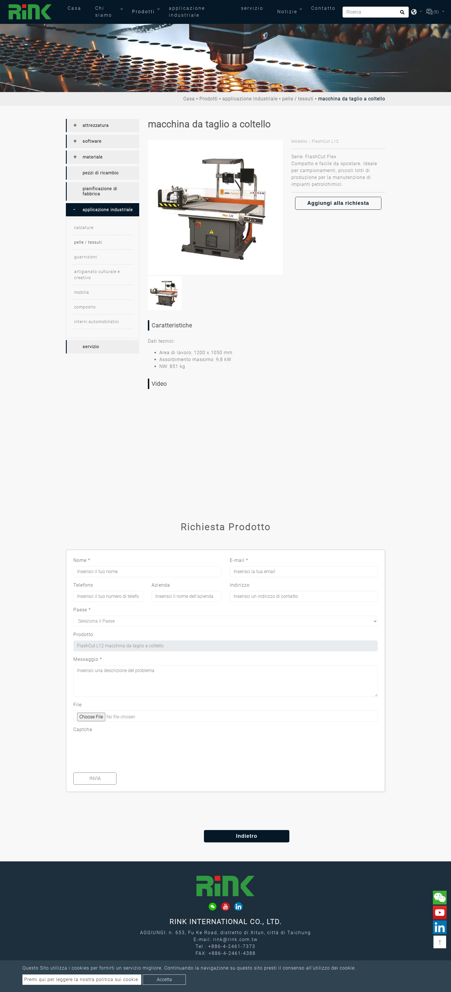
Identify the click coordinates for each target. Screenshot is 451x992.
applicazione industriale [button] (108, 209)
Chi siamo (103, 11)
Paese (82, 610)
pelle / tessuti (298, 99)
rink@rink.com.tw (235, 939)
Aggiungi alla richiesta (338, 203)
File (77, 704)
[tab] (102, 125)
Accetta (164, 979)
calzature (83, 227)
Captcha (82, 729)
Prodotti (143, 11)
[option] (215, 207)
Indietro (225, 836)
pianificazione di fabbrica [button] (100, 191)
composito (85, 307)
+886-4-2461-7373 (231, 946)
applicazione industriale (187, 11)
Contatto (323, 8)
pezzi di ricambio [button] (101, 172)
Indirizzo (240, 585)
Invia (95, 778)
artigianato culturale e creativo (97, 274)
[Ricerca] (376, 12)
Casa (78, 8)
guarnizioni (85, 257)
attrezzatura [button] (96, 125)
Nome (81, 560)
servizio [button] (91, 346)
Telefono (83, 585)
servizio (252, 8)
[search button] (401, 14)
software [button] (92, 141)
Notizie (287, 11)
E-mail (239, 560)
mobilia (81, 292)
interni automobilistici (96, 321)
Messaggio (87, 659)
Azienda (161, 585)
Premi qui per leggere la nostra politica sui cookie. (81, 979)
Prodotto (83, 634)
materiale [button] (93, 157)
